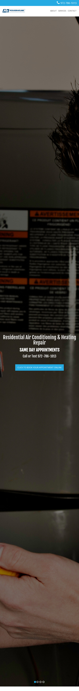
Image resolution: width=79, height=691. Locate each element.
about (53, 11)
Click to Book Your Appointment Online (39, 367)
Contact (72, 11)
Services (62, 11)
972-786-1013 (68, 3)
